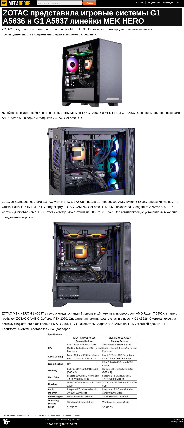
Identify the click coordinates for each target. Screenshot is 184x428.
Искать (89, 3)
